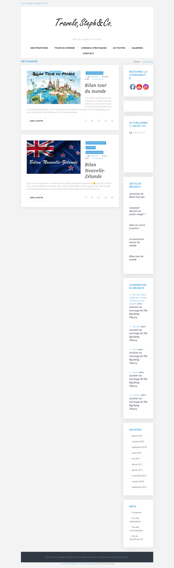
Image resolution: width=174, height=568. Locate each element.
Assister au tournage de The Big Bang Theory (138, 312)
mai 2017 (136, 458)
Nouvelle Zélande (95, 143)
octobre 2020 (138, 441)
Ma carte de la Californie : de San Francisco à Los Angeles (137, 299)
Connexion (137, 512)
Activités (119, 48)
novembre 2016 (139, 476)
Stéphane (94, 76)
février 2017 (137, 464)
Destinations (39, 48)
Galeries (137, 48)
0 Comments (98, 158)
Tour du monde (64, 48)
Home (136, 62)
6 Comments (97, 79)
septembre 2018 (139, 447)
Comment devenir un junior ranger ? (137, 211)
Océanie (90, 147)
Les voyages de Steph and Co (34, 3)
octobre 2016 (138, 481)
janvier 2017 (137, 470)
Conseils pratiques (94, 48)
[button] (54, 87)
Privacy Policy (122, 557)
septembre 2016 (139, 487)
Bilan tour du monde (96, 88)
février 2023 (137, 436)
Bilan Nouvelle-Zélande (95, 170)
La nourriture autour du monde (136, 242)
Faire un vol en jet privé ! (137, 226)
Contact (88, 53)
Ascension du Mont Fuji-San (137, 195)
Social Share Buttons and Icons (74, 563)
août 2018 (136, 453)
